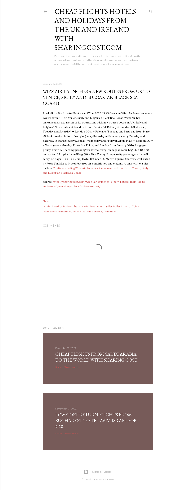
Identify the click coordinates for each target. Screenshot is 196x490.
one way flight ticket (105, 211)
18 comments (72, 367)
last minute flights (83, 211)
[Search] (151, 10)
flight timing (123, 206)
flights (135, 206)
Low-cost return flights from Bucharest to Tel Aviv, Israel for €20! (96, 420)
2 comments (71, 433)
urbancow (108, 479)
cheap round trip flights (102, 206)
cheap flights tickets (77, 206)
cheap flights (58, 206)
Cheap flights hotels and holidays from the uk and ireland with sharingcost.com (95, 29)
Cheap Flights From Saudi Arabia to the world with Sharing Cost (96, 357)
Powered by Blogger (98, 471)
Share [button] (46, 201)
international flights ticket (57, 211)
